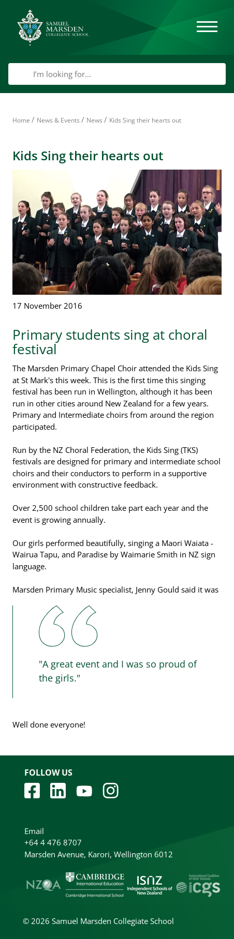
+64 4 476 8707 (53, 842)
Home (21, 120)
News (94, 120)
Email (34, 831)
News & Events (58, 120)
